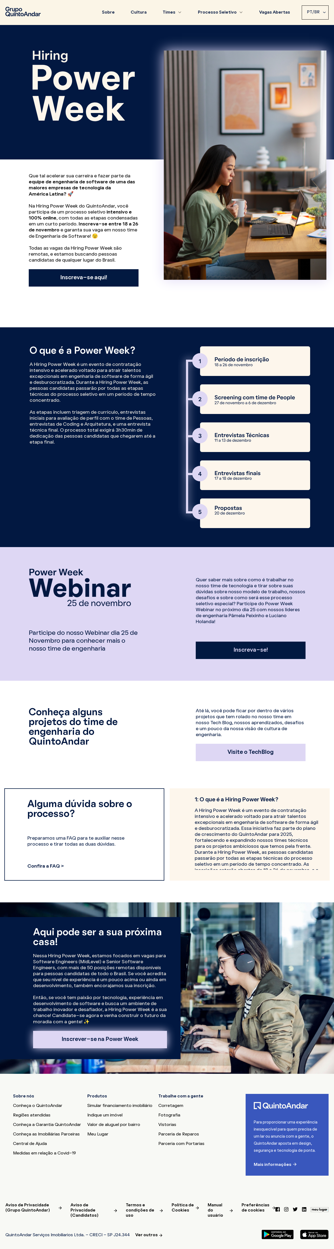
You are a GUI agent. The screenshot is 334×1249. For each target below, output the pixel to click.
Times (169, 12)
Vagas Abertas (274, 12)
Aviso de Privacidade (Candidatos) (84, 1210)
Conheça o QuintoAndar (37, 1106)
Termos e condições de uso (140, 1210)
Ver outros (146, 1235)
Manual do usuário (215, 1210)
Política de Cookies (183, 1207)
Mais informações (272, 1165)
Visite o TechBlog (250, 752)
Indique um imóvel (105, 1115)
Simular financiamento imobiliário (119, 1106)
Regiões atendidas (31, 1115)
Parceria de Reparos (178, 1134)
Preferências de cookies (255, 1207)
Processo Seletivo (217, 12)
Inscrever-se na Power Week (100, 1039)
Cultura (139, 12)
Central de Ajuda (30, 1144)
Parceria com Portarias (181, 1144)
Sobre (108, 12)
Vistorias (167, 1125)
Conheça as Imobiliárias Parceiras (46, 1134)
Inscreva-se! (250, 650)
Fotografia (169, 1115)
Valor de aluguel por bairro (113, 1125)
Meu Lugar (97, 1134)
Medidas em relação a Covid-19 (44, 1153)
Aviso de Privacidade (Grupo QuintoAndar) (27, 1207)
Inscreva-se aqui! (83, 277)
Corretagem (170, 1106)
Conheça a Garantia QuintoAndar (47, 1125)
